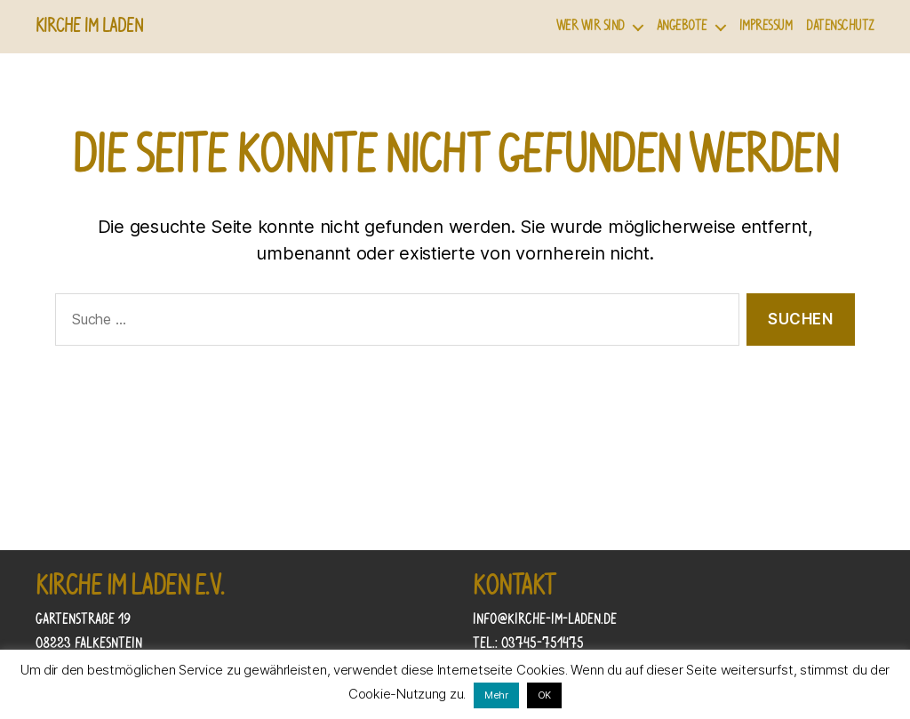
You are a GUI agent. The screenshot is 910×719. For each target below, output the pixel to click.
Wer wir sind (590, 26)
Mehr (496, 695)
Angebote (682, 26)
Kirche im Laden (89, 26)
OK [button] (544, 695)
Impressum (766, 26)
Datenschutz (840, 26)
